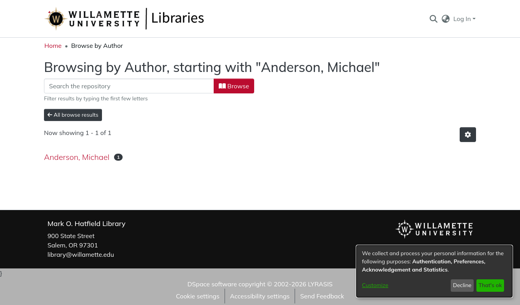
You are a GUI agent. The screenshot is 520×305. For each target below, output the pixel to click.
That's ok (490, 285)
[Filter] (129, 86)
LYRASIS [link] (320, 284)
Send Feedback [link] (322, 296)
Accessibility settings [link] (260, 296)
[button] (433, 18)
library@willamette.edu (80, 254)
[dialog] (434, 271)
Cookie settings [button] (198, 296)
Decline (462, 285)
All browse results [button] (72, 114)
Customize (375, 285)
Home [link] (52, 45)
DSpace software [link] (212, 284)
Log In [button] (463, 19)
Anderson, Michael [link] (76, 157)
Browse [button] (234, 86)
